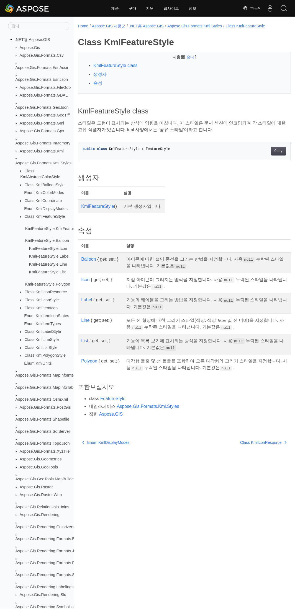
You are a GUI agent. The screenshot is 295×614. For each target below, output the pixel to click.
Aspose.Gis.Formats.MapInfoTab (45, 387)
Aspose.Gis (30, 47)
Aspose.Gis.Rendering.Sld (43, 594)
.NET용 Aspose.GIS (32, 39)
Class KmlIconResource (45, 292)
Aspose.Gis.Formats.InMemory (43, 143)
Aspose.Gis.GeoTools (39, 467)
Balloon (88, 259)
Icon (85, 279)
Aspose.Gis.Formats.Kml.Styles (43, 163)
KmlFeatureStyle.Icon (48, 248)
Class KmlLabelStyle (42, 331)
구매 (132, 8)
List (84, 340)
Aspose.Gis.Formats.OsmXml (42, 399)
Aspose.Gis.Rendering (40, 514)
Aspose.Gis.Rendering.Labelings (45, 587)
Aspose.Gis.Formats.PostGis (45, 407)
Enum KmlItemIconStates (46, 316)
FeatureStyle (112, 398)
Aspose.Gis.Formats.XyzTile (45, 451)
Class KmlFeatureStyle (44, 216)
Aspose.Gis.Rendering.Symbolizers (47, 607)
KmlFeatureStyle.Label (49, 256)
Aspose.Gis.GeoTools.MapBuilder (45, 479)
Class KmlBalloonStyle (44, 185)
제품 (115, 8)
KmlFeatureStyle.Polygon (47, 284)
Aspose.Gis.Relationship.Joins (42, 507)
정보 (192, 8)
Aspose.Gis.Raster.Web (41, 495)
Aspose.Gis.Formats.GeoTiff (45, 115)
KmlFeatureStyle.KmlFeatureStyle (55, 228)
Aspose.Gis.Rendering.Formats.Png (47, 563)
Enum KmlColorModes (44, 192)
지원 (150, 8)
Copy (264, 151)
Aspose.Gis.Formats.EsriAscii (42, 67)
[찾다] (38, 26)
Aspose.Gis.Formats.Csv (42, 55)
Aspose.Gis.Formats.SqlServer (43, 431)
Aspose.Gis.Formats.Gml (42, 123)
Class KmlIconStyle (41, 300)
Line (85, 320)
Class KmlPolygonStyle (45, 355)
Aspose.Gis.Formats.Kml (42, 151)
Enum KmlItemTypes (42, 324)
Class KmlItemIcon (41, 308)
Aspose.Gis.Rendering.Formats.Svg (47, 574)
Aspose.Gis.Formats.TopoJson (43, 443)
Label (86, 299)
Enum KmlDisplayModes (46, 208)
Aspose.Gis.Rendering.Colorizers (45, 527)
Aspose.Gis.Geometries (41, 459)
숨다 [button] (183, 57)
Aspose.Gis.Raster (36, 487)
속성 (97, 83)
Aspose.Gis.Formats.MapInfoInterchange (52, 375)
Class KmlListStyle (40, 347)
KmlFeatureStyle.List (47, 272)
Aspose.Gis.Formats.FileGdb (45, 87)
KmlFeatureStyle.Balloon (47, 240)
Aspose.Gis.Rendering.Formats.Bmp (48, 539)
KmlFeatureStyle (97, 206)
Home (83, 26)
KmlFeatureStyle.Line (48, 264)
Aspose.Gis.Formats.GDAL (44, 95)
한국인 (252, 8)
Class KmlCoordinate (43, 200)
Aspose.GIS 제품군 (108, 26)
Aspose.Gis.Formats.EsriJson (42, 79)
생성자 (100, 74)
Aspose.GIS (111, 414)
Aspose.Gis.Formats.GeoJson (42, 107)
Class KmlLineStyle (41, 339)
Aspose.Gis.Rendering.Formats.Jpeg (48, 551)
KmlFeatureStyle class (115, 65)
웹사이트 (171, 8)
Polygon (89, 361)
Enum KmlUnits (38, 363)
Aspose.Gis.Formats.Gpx (42, 131)
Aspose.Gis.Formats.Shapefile (42, 419)
